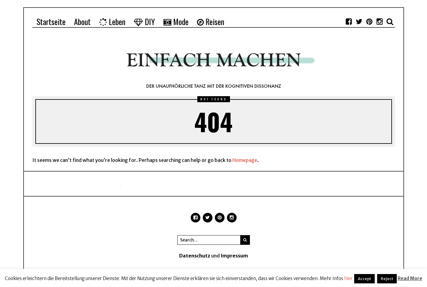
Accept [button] (364, 278)
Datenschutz (194, 256)
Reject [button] (387, 278)
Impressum (234, 256)
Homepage (244, 160)
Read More (410, 278)
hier (348, 278)
